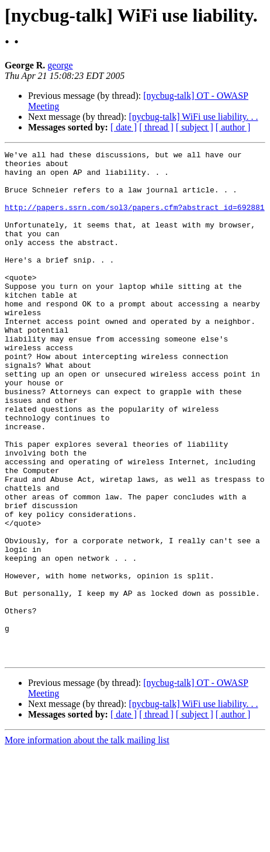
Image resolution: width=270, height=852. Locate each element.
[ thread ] (156, 127)
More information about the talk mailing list (87, 842)
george (59, 65)
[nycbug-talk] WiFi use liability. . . (193, 117)
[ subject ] (194, 127)
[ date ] (123, 127)
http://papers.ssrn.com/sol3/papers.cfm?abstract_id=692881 (135, 219)
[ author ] (233, 127)
